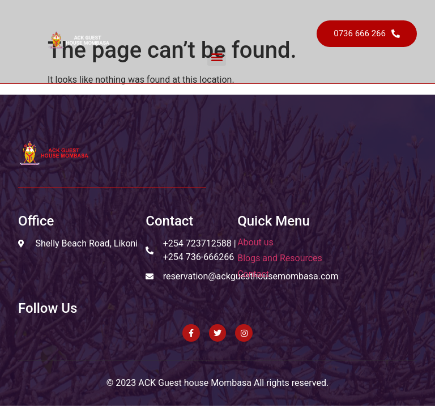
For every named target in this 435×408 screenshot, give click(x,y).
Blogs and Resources (279, 258)
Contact (253, 274)
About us (255, 242)
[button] (216, 56)
